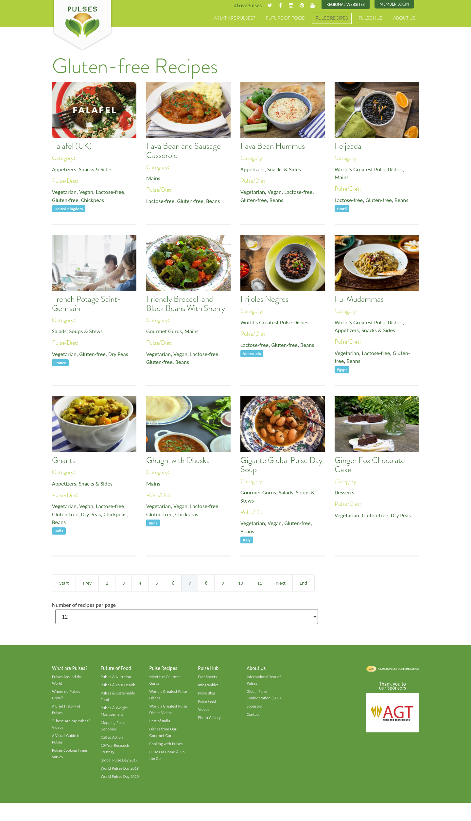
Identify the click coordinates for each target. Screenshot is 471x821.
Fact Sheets (208, 678)
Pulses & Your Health (119, 686)
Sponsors (254, 708)
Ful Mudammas (359, 299)
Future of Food (285, 19)
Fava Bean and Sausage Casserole (183, 151)
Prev (87, 583)
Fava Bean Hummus (272, 146)
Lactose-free (112, 193)
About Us (404, 19)
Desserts (345, 493)
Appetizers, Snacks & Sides (83, 169)
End (303, 583)
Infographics (208, 686)
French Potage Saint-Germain (86, 304)
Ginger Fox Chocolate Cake (370, 465)
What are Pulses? (234, 19)
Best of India (160, 724)
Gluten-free (65, 201)
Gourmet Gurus (164, 331)
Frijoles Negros (264, 299)
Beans (216, 202)
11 (259, 583)
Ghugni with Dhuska (178, 460)
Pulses (82, 25)
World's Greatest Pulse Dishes (370, 169)
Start (64, 583)
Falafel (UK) (72, 146)
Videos (204, 712)
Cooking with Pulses (166, 747)
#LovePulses (244, 5)
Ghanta (64, 460)
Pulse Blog (207, 695)
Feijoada (348, 146)
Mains (153, 178)
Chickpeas (94, 201)
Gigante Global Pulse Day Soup (281, 465)
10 (240, 583)
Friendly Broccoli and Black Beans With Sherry (185, 304)
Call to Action (112, 741)
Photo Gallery (209, 720)
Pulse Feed (207, 703)
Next (280, 583)
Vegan (87, 193)
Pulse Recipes (332, 19)
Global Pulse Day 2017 (120, 764)
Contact (253, 717)
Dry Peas (121, 355)
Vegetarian (65, 193)
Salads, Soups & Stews (78, 331)
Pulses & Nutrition (116, 678)
